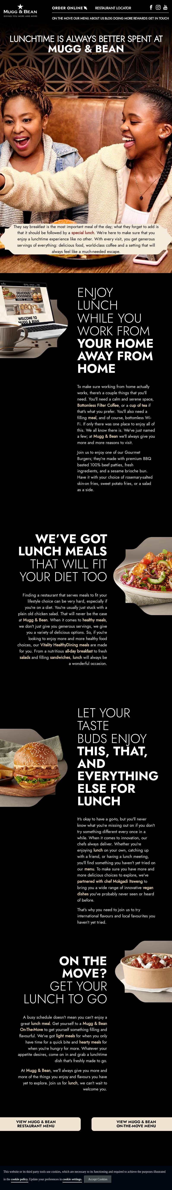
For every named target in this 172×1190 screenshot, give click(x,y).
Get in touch (158, 18)
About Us (97, 18)
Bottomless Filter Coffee (98, 405)
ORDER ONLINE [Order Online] (67, 8)
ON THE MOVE (62, 18)
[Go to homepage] (26, 10)
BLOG (108, 18)
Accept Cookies (97, 1179)
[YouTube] (166, 7)
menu (89, 869)
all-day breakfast (79, 651)
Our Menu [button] (81, 18)
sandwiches (60, 657)
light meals (65, 1036)
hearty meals (90, 1042)
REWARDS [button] (140, 18)
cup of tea (138, 405)
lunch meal (40, 1023)
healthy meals (94, 620)
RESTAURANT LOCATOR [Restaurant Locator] (113, 8)
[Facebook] (152, 7)
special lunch (82, 233)
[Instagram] (159, 7)
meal (92, 418)
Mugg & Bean (105, 436)
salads (25, 657)
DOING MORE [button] (123, 18)
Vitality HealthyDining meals (64, 645)
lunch (77, 657)
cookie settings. (72, 1179)
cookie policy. (19, 1179)
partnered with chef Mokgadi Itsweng (110, 881)
